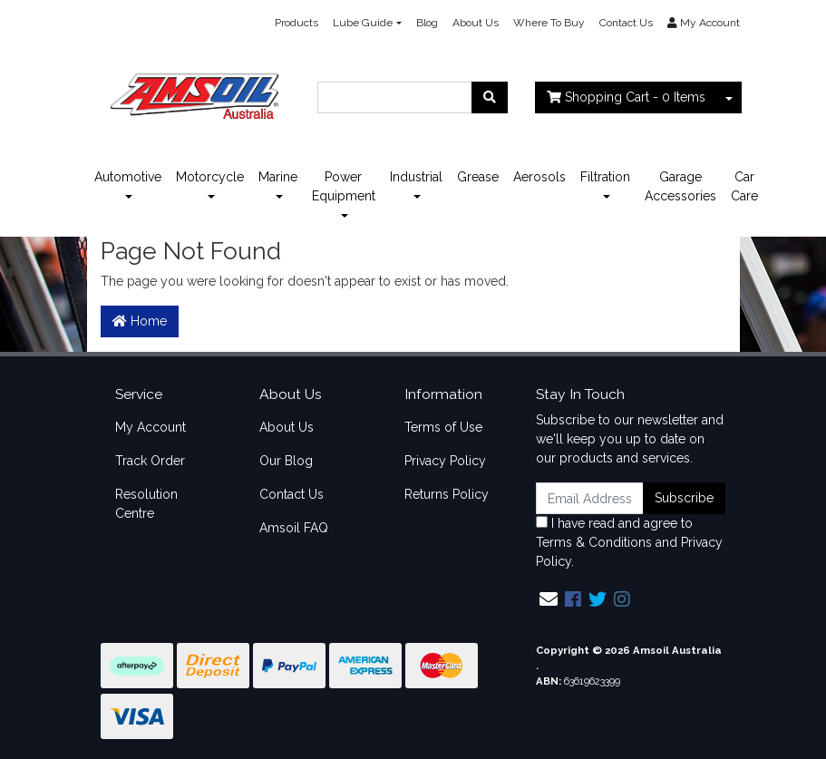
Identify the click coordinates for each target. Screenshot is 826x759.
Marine (277, 177)
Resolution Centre (146, 504)
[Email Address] (590, 498)
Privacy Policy (445, 460)
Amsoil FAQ (293, 528)
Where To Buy (549, 22)
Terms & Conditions (594, 542)
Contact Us (626, 22)
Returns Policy (446, 494)
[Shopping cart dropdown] (729, 97)
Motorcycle (210, 177)
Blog (427, 22)
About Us (475, 22)
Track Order (150, 460)
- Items (626, 97)
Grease (478, 177)
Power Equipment (343, 186)
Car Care (744, 186)
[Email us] (548, 599)
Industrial (416, 177)
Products (296, 22)
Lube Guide (363, 22)
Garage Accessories (680, 186)
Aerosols (539, 177)
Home (139, 321)
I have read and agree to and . (629, 542)
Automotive (127, 177)
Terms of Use (443, 427)
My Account (150, 427)
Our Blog (286, 460)
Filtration (605, 177)
